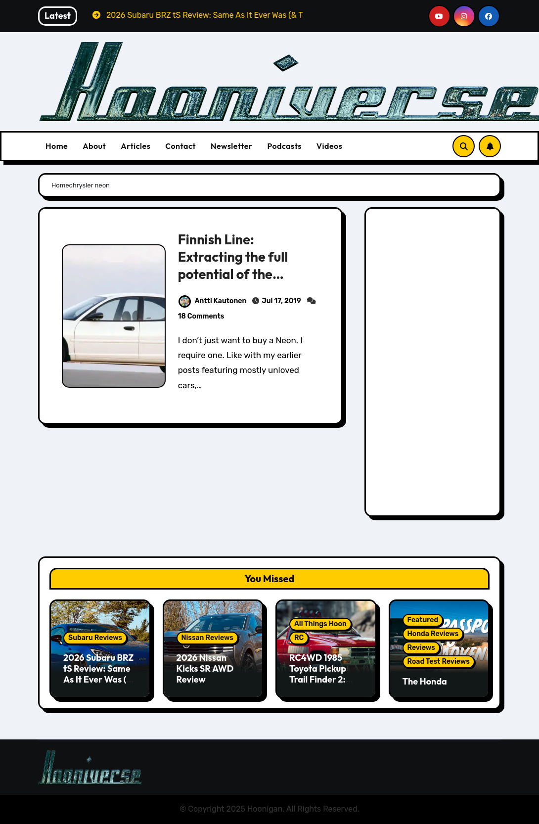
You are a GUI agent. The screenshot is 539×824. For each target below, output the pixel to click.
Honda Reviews (433, 634)
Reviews (421, 647)
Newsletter (231, 146)
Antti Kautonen (213, 301)
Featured (423, 620)
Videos (329, 146)
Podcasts (284, 146)
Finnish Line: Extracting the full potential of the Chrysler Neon (233, 265)
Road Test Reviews (438, 661)
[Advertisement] (434, 364)
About (94, 146)
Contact (180, 146)
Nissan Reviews (207, 638)
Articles (135, 146)
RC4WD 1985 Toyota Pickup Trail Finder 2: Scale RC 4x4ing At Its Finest (322, 679)
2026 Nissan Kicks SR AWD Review (205, 668)
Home (56, 146)
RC (299, 638)
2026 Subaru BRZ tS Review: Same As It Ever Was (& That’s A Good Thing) (98, 679)
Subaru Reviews (95, 638)
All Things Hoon (320, 624)
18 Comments (201, 316)
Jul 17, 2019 (281, 301)
